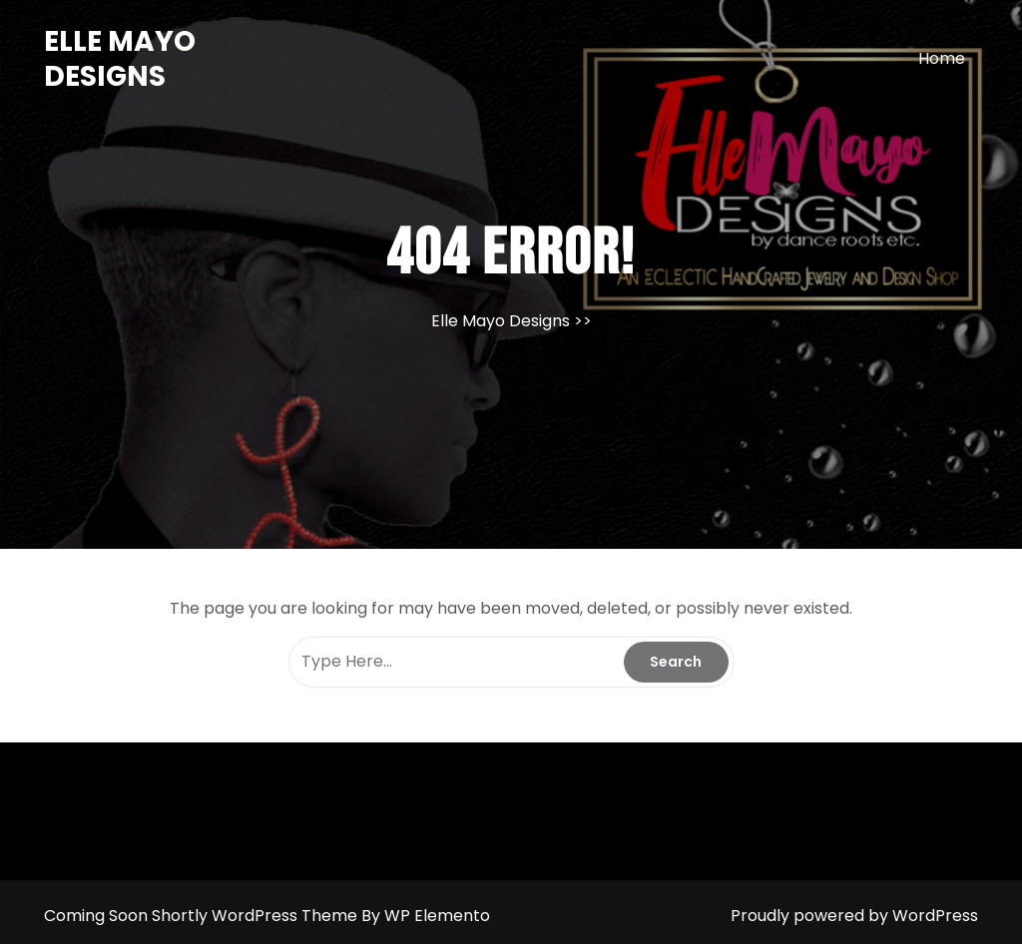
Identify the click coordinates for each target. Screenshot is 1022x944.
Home (941, 58)
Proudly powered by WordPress (854, 915)
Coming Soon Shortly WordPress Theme (202, 915)
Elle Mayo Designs (120, 59)
